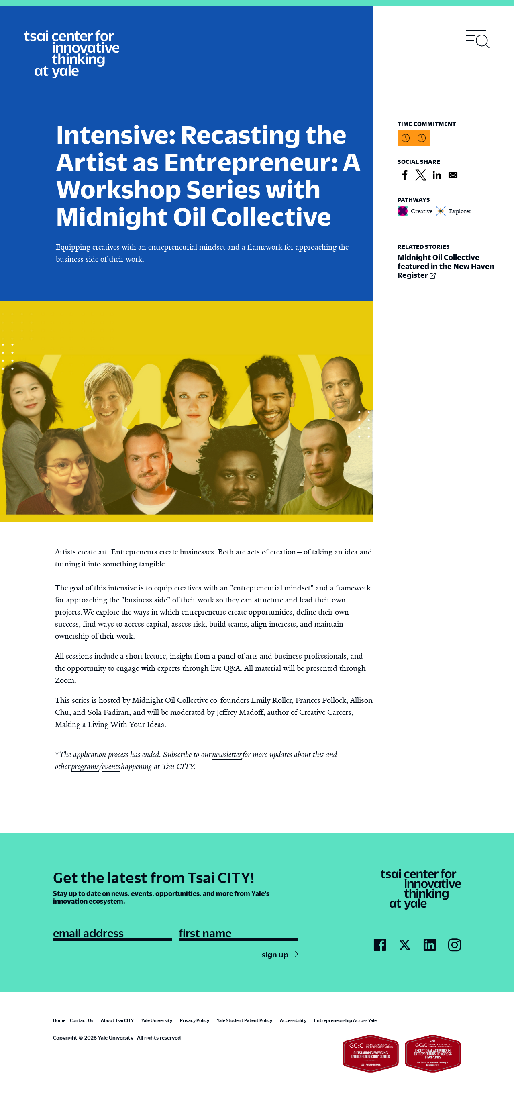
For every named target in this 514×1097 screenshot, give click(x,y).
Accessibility (293, 1020)
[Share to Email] (453, 175)
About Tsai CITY (117, 1020)
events (111, 766)
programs (85, 766)
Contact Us (81, 1020)
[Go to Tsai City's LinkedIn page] (429, 945)
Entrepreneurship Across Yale (345, 1020)
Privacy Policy (194, 1020)
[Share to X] (421, 175)
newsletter (227, 754)
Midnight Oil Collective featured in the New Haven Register (446, 266)
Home (59, 1020)
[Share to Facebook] (405, 175)
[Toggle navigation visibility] (478, 39)
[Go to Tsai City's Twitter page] (404, 945)
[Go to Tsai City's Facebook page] (379, 945)
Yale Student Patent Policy (244, 1020)
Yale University (156, 1020)
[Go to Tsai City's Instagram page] (454, 945)
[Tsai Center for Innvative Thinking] (71, 54)
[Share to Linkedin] (437, 175)
